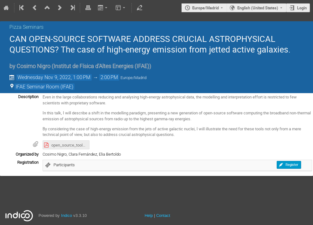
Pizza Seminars (26, 27)
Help (149, 215)
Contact (163, 215)
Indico (66, 215)
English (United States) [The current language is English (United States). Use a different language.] (257, 8)
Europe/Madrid (205, 8)
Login (302, 8)
